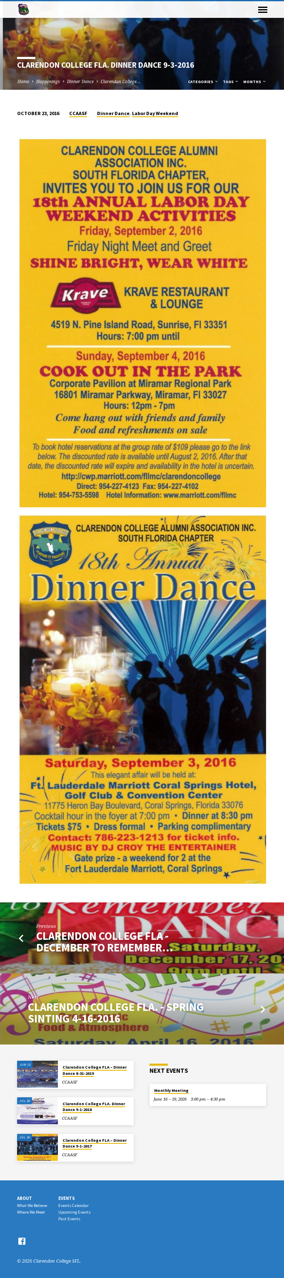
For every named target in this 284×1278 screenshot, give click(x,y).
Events (66, 1198)
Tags (231, 81)
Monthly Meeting (171, 1090)
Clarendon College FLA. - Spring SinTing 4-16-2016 (116, 1012)
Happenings (48, 81)
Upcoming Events (74, 1212)
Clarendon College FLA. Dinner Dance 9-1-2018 (93, 1106)
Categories (203, 81)
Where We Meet (31, 1212)
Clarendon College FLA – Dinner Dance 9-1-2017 (94, 1143)
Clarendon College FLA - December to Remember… (104, 941)
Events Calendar (73, 1205)
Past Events (69, 1218)
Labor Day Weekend (155, 113)
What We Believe (32, 1205)
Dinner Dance (80, 81)
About (24, 1198)
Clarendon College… (120, 81)
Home (23, 81)
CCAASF (78, 113)
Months (255, 81)
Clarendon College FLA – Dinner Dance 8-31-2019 (94, 1070)
